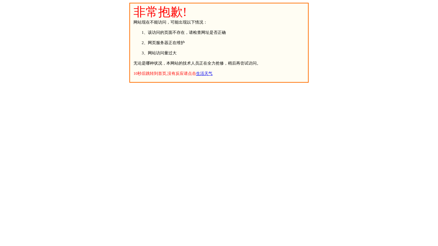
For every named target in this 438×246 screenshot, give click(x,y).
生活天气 (204, 73)
